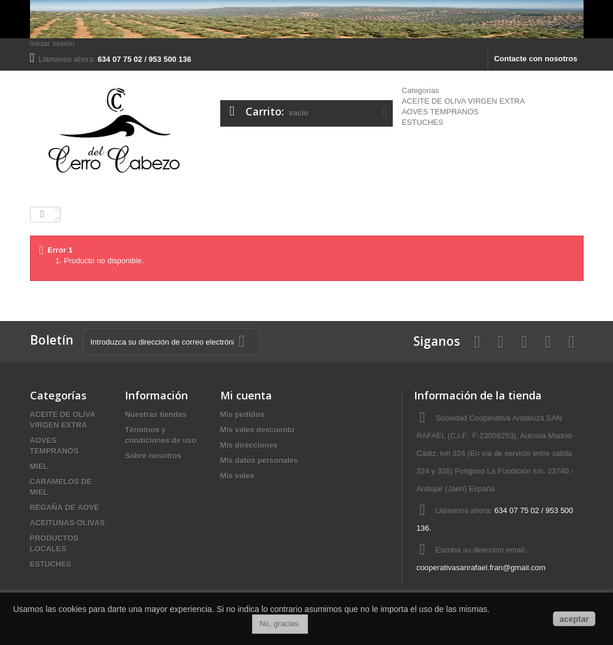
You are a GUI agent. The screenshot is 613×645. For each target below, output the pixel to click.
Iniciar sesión (52, 43)
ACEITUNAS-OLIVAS (67, 522)
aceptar (574, 619)
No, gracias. (280, 623)
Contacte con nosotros (536, 58)
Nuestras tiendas (156, 414)
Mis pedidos (242, 414)
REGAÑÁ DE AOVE (65, 507)
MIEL (39, 466)
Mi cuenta (246, 395)
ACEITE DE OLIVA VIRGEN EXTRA (463, 101)
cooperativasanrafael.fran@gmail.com (480, 567)
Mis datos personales (259, 460)
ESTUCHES (422, 122)
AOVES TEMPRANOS (440, 111)
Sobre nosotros (153, 455)
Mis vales (237, 475)
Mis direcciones (249, 445)
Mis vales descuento (257, 429)
